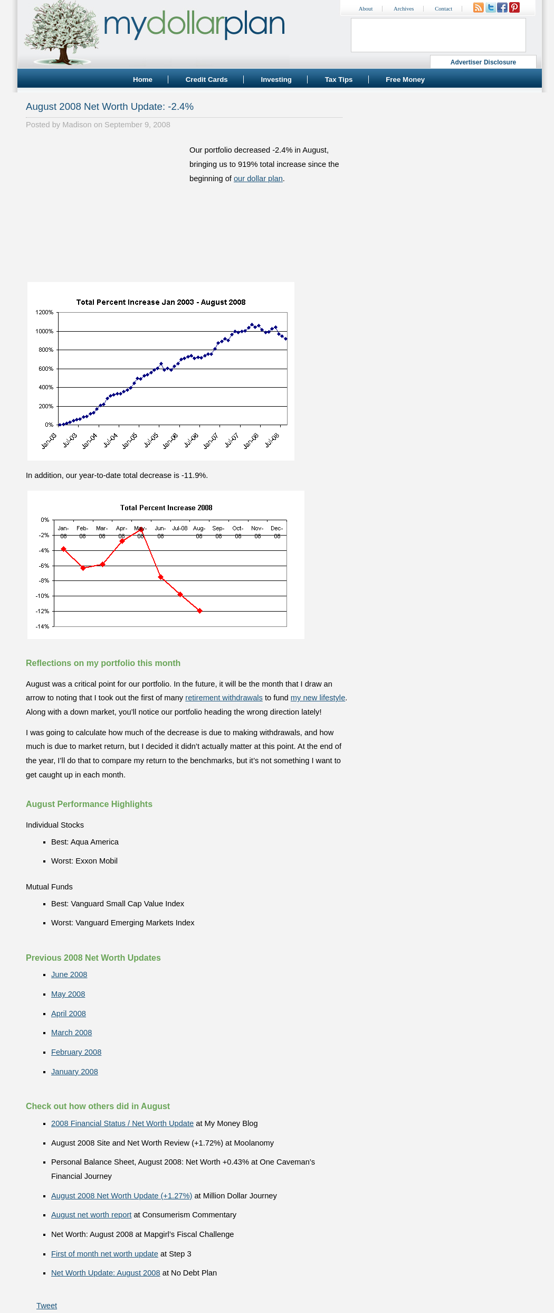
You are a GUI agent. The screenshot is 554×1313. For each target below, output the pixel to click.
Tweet (46, 1305)
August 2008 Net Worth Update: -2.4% (110, 106)
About (366, 9)
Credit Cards (207, 79)
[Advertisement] (105, 209)
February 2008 (76, 1052)
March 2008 (71, 1032)
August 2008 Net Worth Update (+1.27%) (121, 1196)
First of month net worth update (104, 1254)
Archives (404, 9)
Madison (76, 124)
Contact (443, 9)
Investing (276, 79)
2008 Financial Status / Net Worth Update (122, 1123)
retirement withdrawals (224, 697)
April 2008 (68, 1013)
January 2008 (74, 1071)
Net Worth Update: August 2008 (105, 1273)
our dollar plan (258, 178)
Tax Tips (339, 79)
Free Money (405, 79)
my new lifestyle (318, 697)
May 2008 (68, 994)
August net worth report (91, 1215)
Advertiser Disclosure (484, 62)
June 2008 (69, 974)
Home (142, 79)
